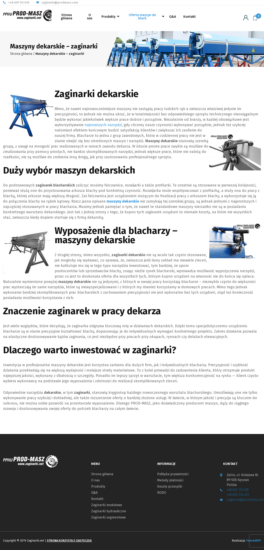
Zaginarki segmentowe (108, 517)
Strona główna (66, 16)
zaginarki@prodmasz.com (59, 2)
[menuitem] (67, 18)
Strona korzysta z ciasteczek (69, 540)
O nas (89, 16)
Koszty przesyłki (169, 486)
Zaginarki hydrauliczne (108, 511)
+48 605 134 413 (238, 495)
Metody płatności (170, 480)
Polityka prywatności (173, 474)
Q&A (172, 17)
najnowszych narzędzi (103, 125)
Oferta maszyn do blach (142, 16)
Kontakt (189, 17)
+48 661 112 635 (18, 2)
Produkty (108, 17)
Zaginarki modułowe (106, 505)
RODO (161, 492)
